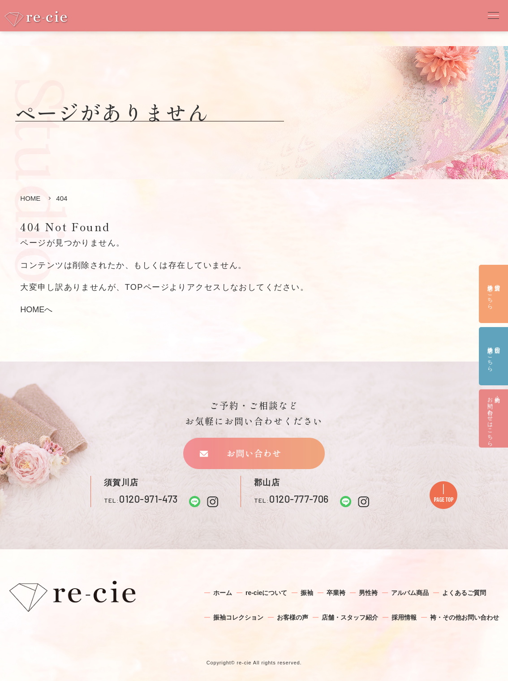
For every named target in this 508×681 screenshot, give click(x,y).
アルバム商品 (410, 592)
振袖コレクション (238, 617)
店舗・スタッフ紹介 (350, 617)
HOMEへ (36, 309)
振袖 (307, 592)
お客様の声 (292, 617)
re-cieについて (266, 592)
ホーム (222, 592)
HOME (30, 198)
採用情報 (404, 617)
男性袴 (368, 592)
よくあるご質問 (464, 592)
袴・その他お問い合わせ (464, 617)
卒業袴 (336, 592)
